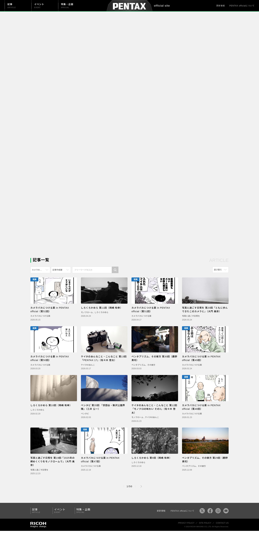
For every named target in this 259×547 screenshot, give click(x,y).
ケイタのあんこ (88, 365)
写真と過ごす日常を (191, 316)
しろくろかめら (101, 312)
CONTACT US (222, 523)
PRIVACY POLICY (186, 523)
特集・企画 (84, 510)
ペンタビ (85, 414)
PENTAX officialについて (241, 6)
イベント (62, 510)
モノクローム (87, 312)
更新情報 (220, 6)
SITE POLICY (205, 523)
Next (141, 486)
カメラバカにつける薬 (40, 316)
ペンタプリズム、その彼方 (143, 365)
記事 (40, 510)
